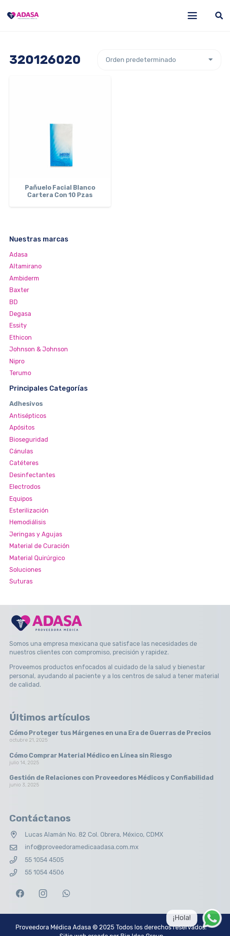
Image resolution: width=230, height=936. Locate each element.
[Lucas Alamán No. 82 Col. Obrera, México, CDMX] (17, 834)
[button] (192, 15)
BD (13, 302)
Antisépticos (27, 416)
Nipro (16, 361)
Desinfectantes (32, 475)
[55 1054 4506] (17, 872)
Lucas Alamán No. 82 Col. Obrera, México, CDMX (94, 834)
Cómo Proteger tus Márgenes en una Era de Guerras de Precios (110, 733)
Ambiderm (24, 278)
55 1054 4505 (44, 860)
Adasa (18, 254)
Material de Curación (39, 546)
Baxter (19, 290)
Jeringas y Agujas (35, 534)
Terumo (20, 373)
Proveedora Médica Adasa (53, 927)
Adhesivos (26, 403)
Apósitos (22, 427)
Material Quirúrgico (37, 558)
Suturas (21, 581)
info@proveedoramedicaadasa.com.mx (82, 847)
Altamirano (25, 266)
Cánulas (21, 451)
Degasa (20, 313)
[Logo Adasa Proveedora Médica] (23, 15)
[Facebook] (20, 893)
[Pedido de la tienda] (159, 60)
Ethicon (20, 337)
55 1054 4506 (44, 872)
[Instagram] (43, 893)
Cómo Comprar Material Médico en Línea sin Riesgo (90, 755)
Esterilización (29, 510)
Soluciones (25, 569)
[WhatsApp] (66, 893)
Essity (18, 325)
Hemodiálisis (27, 522)
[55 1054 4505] (17, 860)
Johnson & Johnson (38, 349)
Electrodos (24, 486)
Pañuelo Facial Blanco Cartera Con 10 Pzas (60, 191)
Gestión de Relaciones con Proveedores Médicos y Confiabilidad (111, 777)
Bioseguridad (28, 439)
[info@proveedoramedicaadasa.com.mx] (17, 847)
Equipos (20, 498)
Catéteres (23, 463)
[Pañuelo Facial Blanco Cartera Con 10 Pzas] (60, 127)
